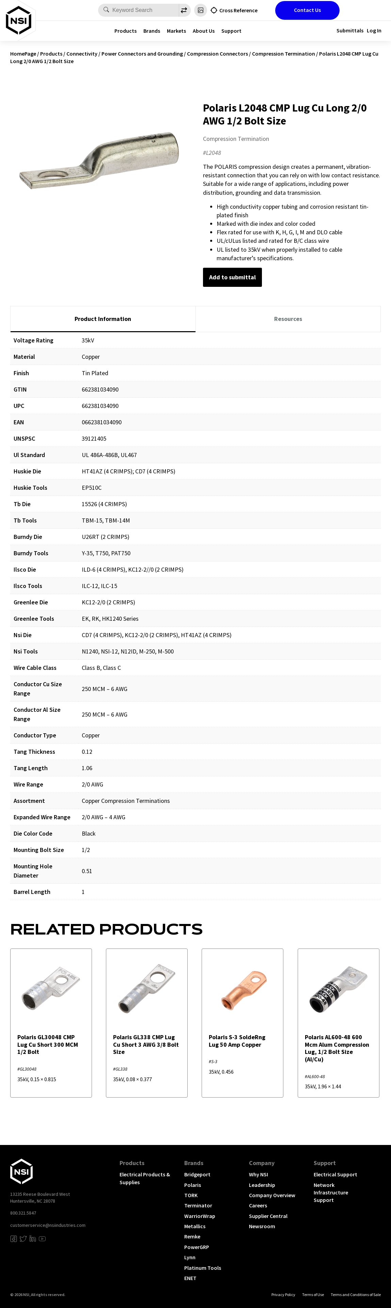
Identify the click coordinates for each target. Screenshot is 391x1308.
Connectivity (81, 53)
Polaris (192, 1184)
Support (231, 30)
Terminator (198, 1205)
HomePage (23, 53)
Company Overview (272, 1195)
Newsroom (262, 1226)
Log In (374, 30)
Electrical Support (335, 1174)
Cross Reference (238, 10)
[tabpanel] (195, 621)
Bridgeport (197, 1174)
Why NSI (258, 1174)
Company (262, 1163)
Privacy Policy (283, 1294)
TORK (191, 1195)
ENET (190, 1278)
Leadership (262, 1184)
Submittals (350, 30)
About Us (204, 30)
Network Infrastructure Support (331, 1192)
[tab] (103, 319)
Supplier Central (268, 1216)
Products (125, 30)
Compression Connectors (217, 53)
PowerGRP (196, 1247)
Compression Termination (283, 53)
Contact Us (307, 9)
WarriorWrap (199, 1216)
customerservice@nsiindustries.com (47, 1225)
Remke (192, 1236)
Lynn (190, 1257)
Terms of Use (313, 1294)
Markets (176, 30)
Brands (151, 30)
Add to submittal (232, 277)
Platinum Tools (202, 1267)
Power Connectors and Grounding (142, 53)
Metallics (194, 1226)
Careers (258, 1205)
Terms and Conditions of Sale (356, 1294)
